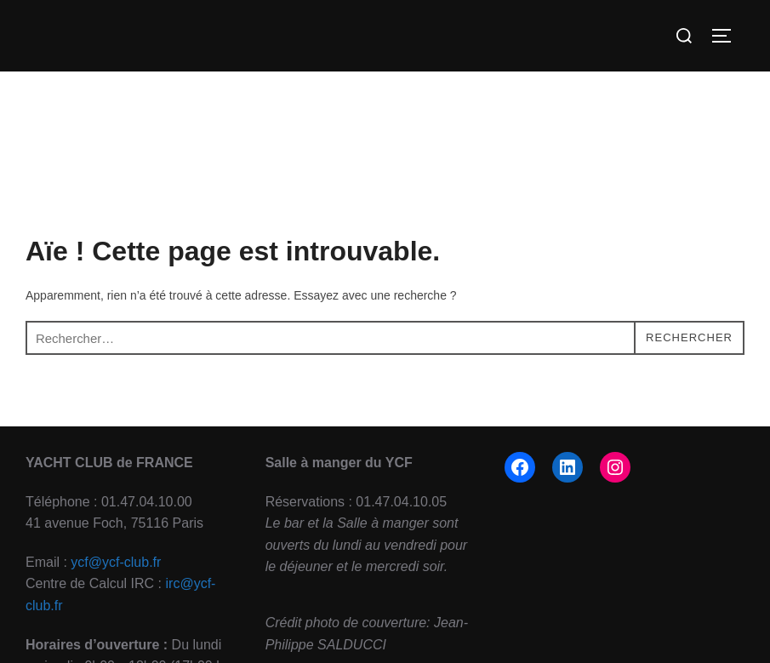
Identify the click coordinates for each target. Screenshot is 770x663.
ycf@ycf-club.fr (116, 562)
